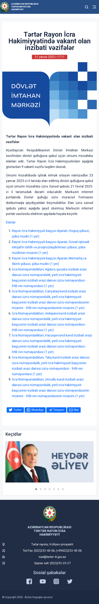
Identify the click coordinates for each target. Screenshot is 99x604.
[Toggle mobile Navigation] (94, 6)
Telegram (58, 409)
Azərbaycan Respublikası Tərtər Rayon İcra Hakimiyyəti (24, 7)
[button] (36, 489)
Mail (76, 409)
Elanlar (11, 222)
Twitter (17, 409)
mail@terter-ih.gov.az (52, 557)
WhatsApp (37, 409)
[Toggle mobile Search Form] (87, 6)
